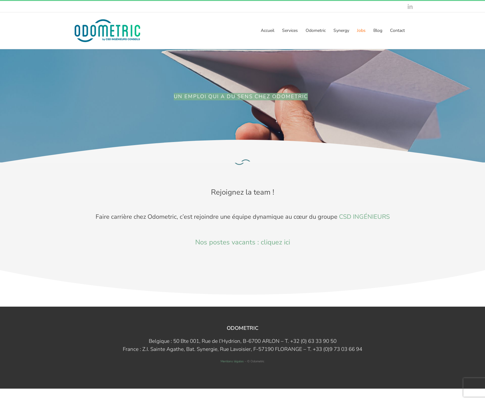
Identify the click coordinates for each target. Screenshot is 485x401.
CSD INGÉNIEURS (364, 217)
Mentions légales (232, 361)
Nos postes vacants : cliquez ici (242, 242)
